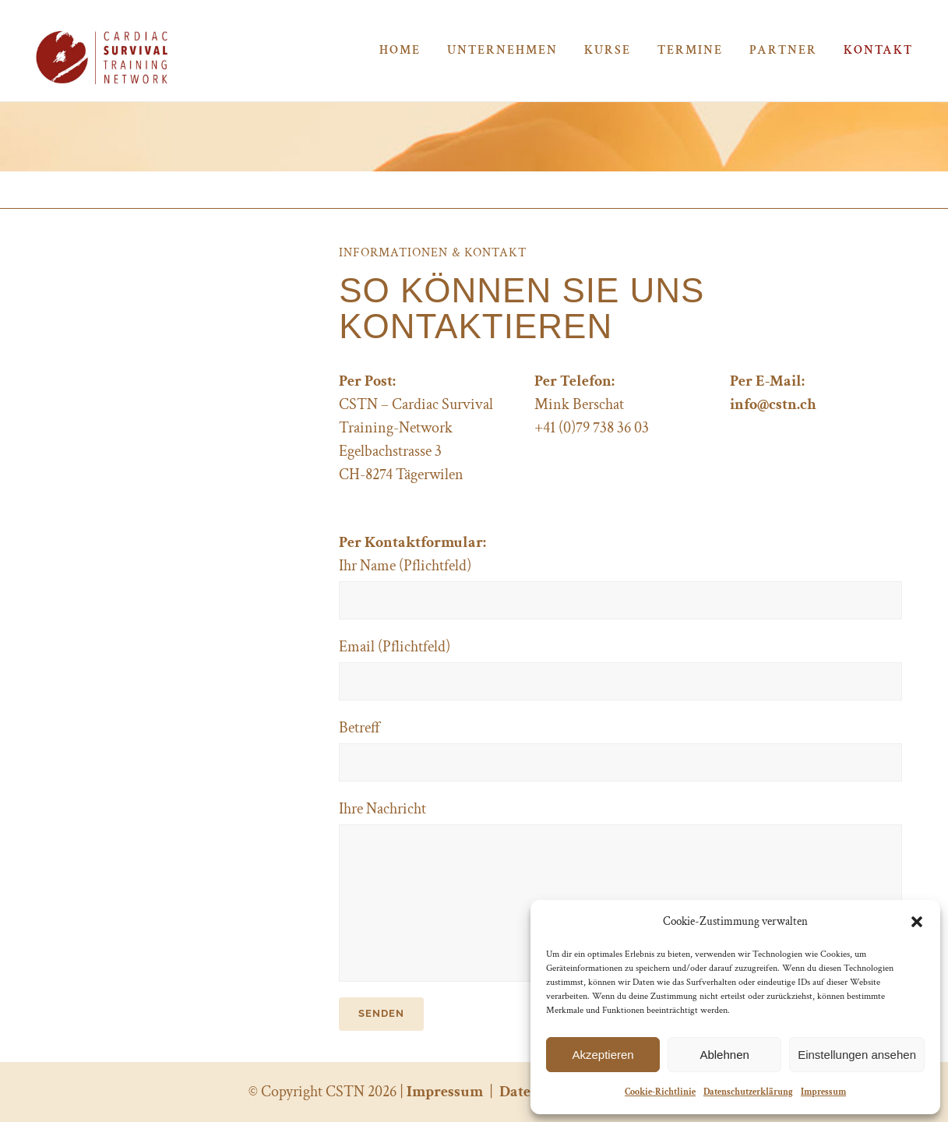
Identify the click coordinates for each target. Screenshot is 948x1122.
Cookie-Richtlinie (660, 1092)
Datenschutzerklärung (748, 1092)
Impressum (823, 1092)
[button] (917, 922)
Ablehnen (724, 1054)
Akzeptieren (602, 1054)
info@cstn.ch (773, 404)
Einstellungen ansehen (857, 1054)
